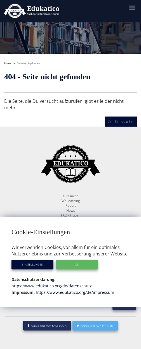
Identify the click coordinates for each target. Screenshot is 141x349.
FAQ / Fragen (70, 215)
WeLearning (71, 200)
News (70, 210)
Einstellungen (32, 264)
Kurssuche (70, 196)
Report (70, 205)
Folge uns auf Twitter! (95, 325)
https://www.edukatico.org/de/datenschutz (51, 285)
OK (77, 264)
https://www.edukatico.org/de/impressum (74, 292)
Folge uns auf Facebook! (47, 325)
